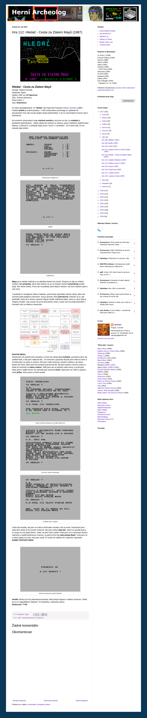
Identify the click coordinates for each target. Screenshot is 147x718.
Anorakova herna (104, 414)
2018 (102, 190)
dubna (104, 121)
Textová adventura (28, 618)
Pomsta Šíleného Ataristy (107, 369)
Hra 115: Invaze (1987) (110, 166)
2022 (102, 203)
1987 (19, 618)
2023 (102, 207)
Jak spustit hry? (105, 33)
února (104, 114)
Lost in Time (102, 383)
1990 (110, 367)
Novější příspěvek (19, 700)
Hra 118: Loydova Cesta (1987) (113, 176)
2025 (102, 213)
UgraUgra (118, 324)
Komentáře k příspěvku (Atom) (39, 704)
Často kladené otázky (107, 31)
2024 (102, 210)
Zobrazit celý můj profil (106, 338)
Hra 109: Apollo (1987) (110, 143)
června (104, 127)
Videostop (101, 353)
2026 (102, 216)
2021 (102, 200)
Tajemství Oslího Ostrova (107, 388)
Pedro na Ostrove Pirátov (107, 381)
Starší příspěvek (82, 700)
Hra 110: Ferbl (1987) (109, 146)
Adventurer (102, 376)
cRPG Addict (102, 403)
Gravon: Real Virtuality (106, 390)
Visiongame (102, 421)
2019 (102, 194)
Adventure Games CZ (105, 419)
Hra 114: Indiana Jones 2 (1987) (113, 163)
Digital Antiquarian (104, 407)
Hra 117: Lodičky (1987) (110, 173)
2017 (102, 112)
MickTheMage (103, 417)
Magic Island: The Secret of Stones (110, 393)
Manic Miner (102, 349)
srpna (104, 134)
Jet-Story (101, 363)
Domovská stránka (51, 700)
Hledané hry (104, 36)
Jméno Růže (102, 379)
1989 (107, 365)
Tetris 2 (100, 374)
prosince (105, 186)
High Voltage (102, 410)
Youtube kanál (105, 45)
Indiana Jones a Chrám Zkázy (108, 351)
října (104, 180)
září (103, 137)
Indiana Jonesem (70, 108)
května (104, 124)
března (105, 118)
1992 (116, 367)
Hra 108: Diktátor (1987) (110, 140)
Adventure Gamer (104, 405)
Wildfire (100, 372)
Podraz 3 (101, 356)
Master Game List (106, 42)
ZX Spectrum (39, 618)
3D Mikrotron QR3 (104, 358)
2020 (102, 197)
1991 (113, 365)
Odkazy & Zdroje (106, 39)
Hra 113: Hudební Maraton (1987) (114, 160)
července (105, 130)
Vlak (99, 386)
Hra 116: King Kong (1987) (111, 169)
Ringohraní (102, 412)
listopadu (105, 183)
